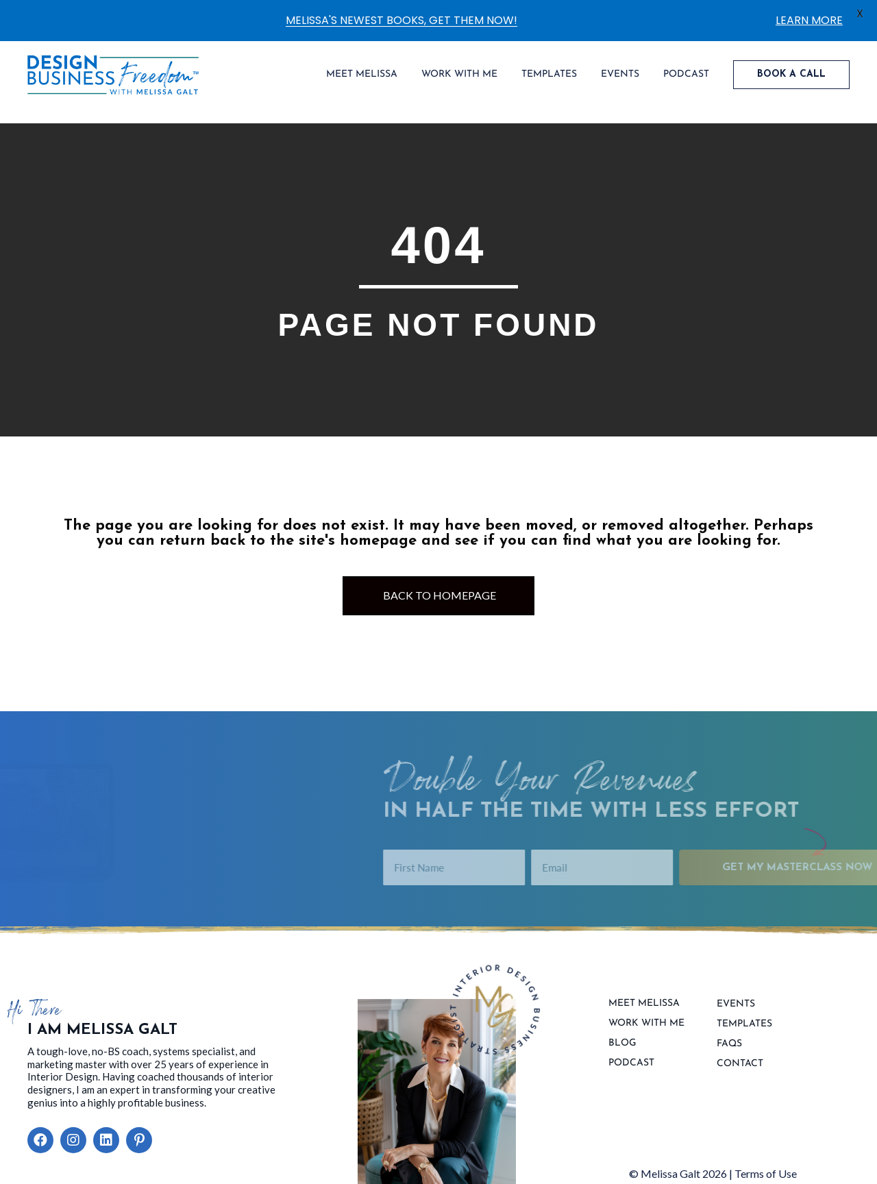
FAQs (729, 1044)
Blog (622, 1043)
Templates (744, 1024)
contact (740, 1064)
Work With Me (646, 1023)
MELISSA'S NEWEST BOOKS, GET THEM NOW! (401, 20)
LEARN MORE (809, 20)
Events (736, 1004)
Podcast (631, 1063)
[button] (40, 1140)
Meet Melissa (644, 1004)
